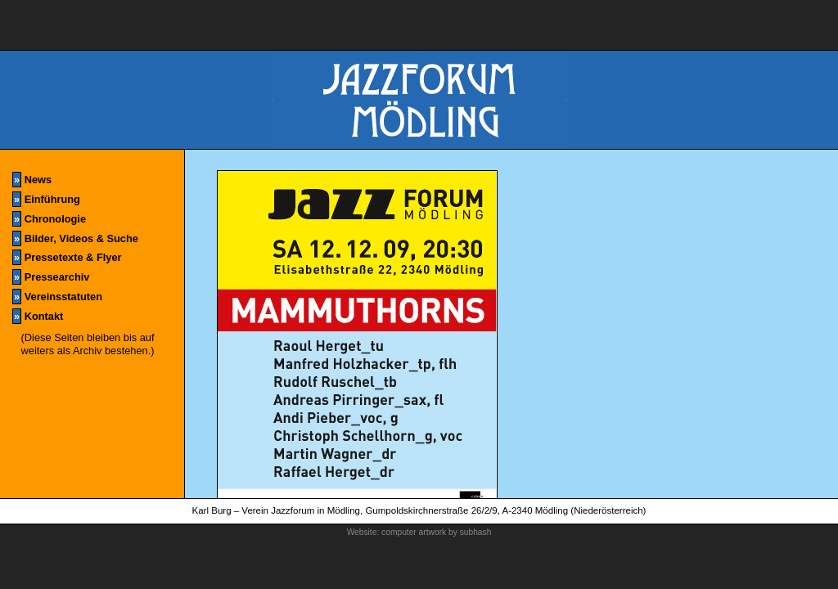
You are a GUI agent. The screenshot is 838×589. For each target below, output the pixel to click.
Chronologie (49, 219)
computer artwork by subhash (436, 532)
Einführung (46, 199)
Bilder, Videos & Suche (75, 238)
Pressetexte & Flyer (66, 257)
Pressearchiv (50, 277)
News (32, 179)
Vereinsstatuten (57, 296)
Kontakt (37, 316)
